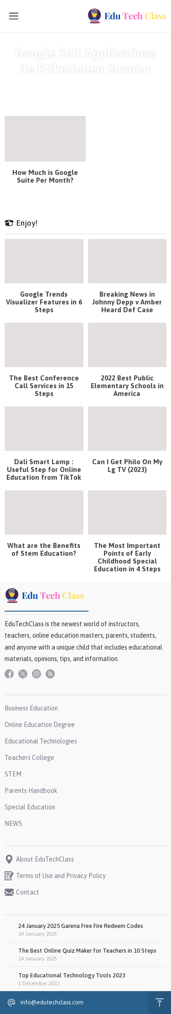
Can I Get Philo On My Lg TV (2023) (127, 465)
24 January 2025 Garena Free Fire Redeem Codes (80, 925)
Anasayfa (38, 84)
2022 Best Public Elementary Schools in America (127, 385)
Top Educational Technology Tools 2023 (71, 975)
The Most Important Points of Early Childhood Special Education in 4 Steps (127, 557)
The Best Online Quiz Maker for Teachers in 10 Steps (87, 950)
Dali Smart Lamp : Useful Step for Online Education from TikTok (43, 469)
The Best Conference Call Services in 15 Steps (44, 385)
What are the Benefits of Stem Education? (43, 549)
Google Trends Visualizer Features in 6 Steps (44, 302)
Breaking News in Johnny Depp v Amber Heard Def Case (127, 302)
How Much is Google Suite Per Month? (45, 176)
